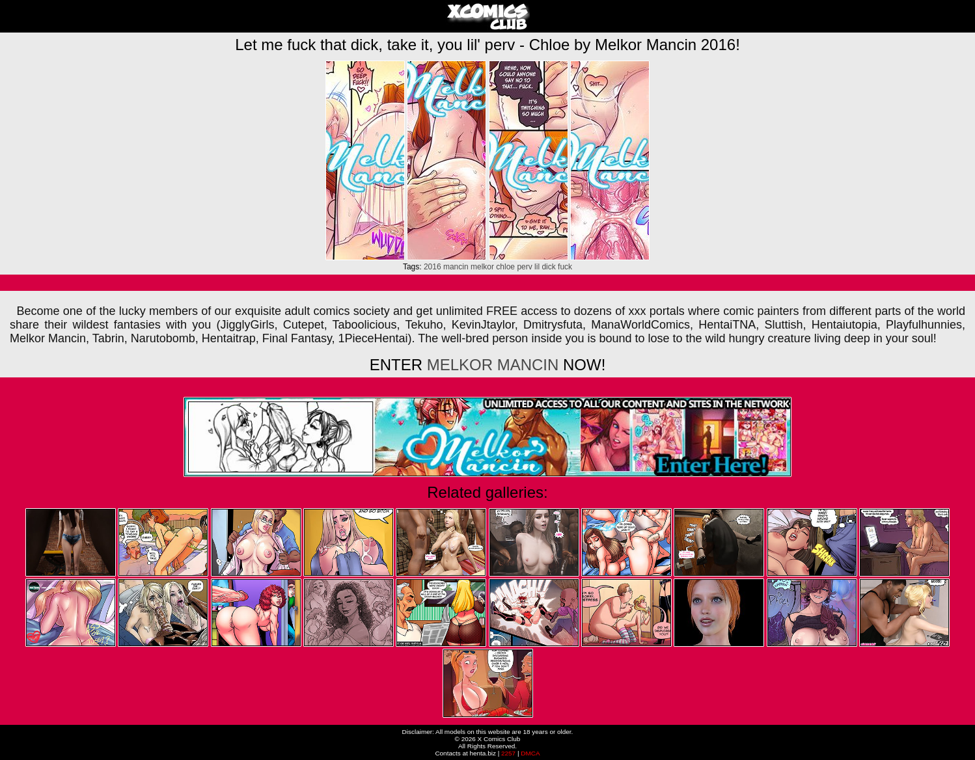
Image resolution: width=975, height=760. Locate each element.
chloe (505, 266)
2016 (432, 266)
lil (537, 266)
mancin (456, 266)
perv (524, 266)
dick (548, 266)
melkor (482, 266)
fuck (565, 266)
